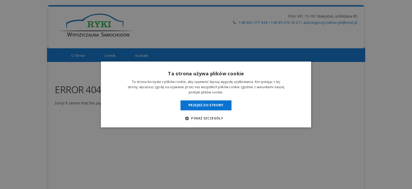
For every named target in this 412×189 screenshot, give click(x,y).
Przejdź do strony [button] (206, 105)
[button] (206, 118)
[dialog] (206, 94)
